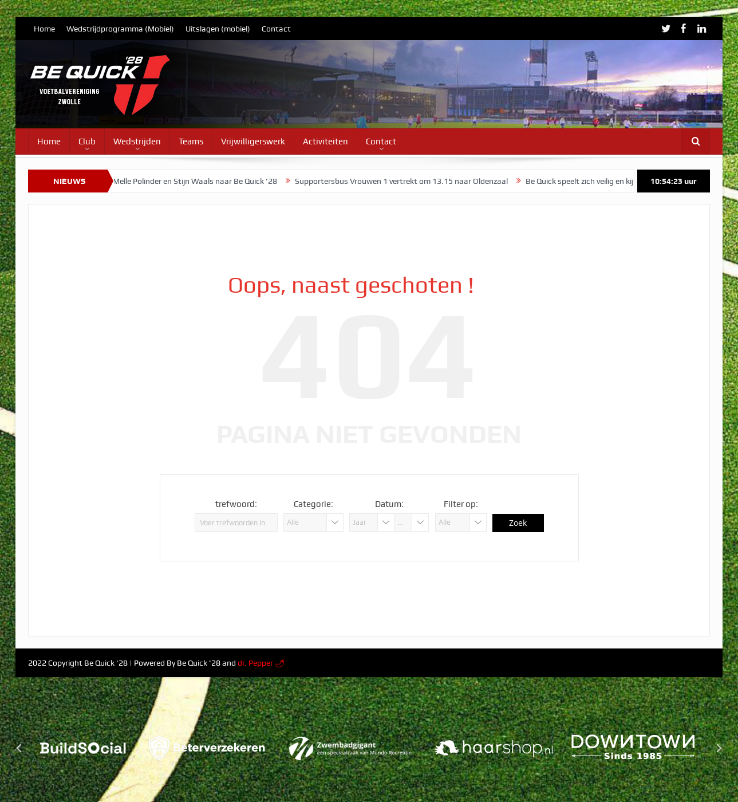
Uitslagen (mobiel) (218, 28)
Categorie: (313, 504)
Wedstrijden (137, 141)
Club (87, 141)
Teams (191, 141)
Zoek (518, 522)
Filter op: (461, 504)
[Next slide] (718, 748)
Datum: (389, 504)
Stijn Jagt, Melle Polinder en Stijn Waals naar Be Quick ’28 (185, 181)
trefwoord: (236, 504)
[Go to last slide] (19, 748)
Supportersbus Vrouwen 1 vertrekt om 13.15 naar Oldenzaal (409, 181)
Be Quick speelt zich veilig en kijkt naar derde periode (625, 181)
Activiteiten (325, 141)
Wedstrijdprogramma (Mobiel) (120, 28)
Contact (276, 28)
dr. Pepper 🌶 (261, 662)
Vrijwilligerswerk (253, 141)
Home (44, 28)
